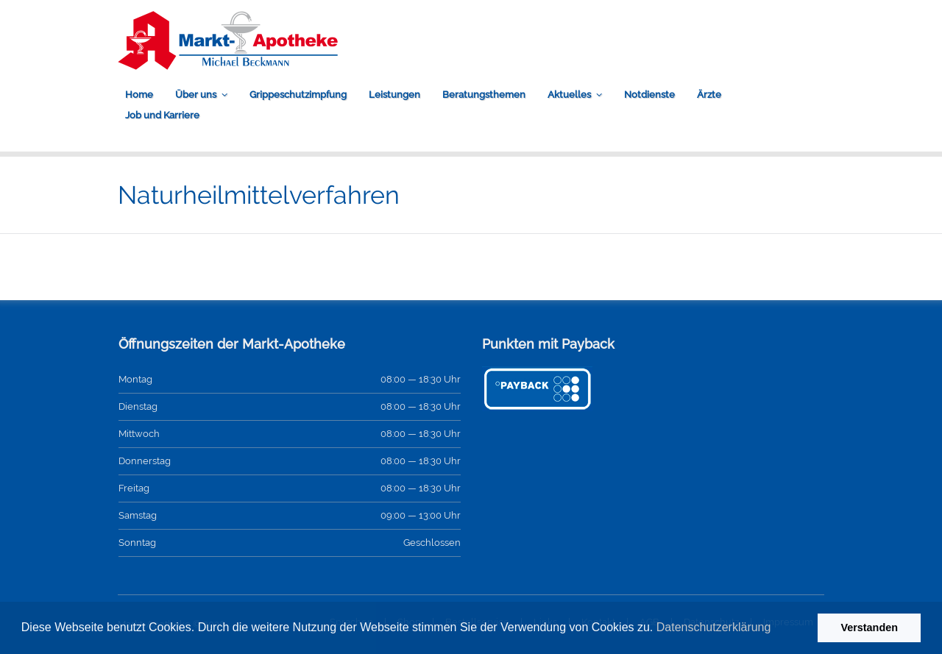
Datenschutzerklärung (713, 627)
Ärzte (709, 94)
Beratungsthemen (483, 94)
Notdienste (649, 94)
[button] (776, 629)
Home (139, 94)
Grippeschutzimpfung (298, 94)
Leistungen (394, 94)
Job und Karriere (162, 115)
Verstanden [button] (869, 627)
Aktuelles (569, 94)
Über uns (195, 94)
